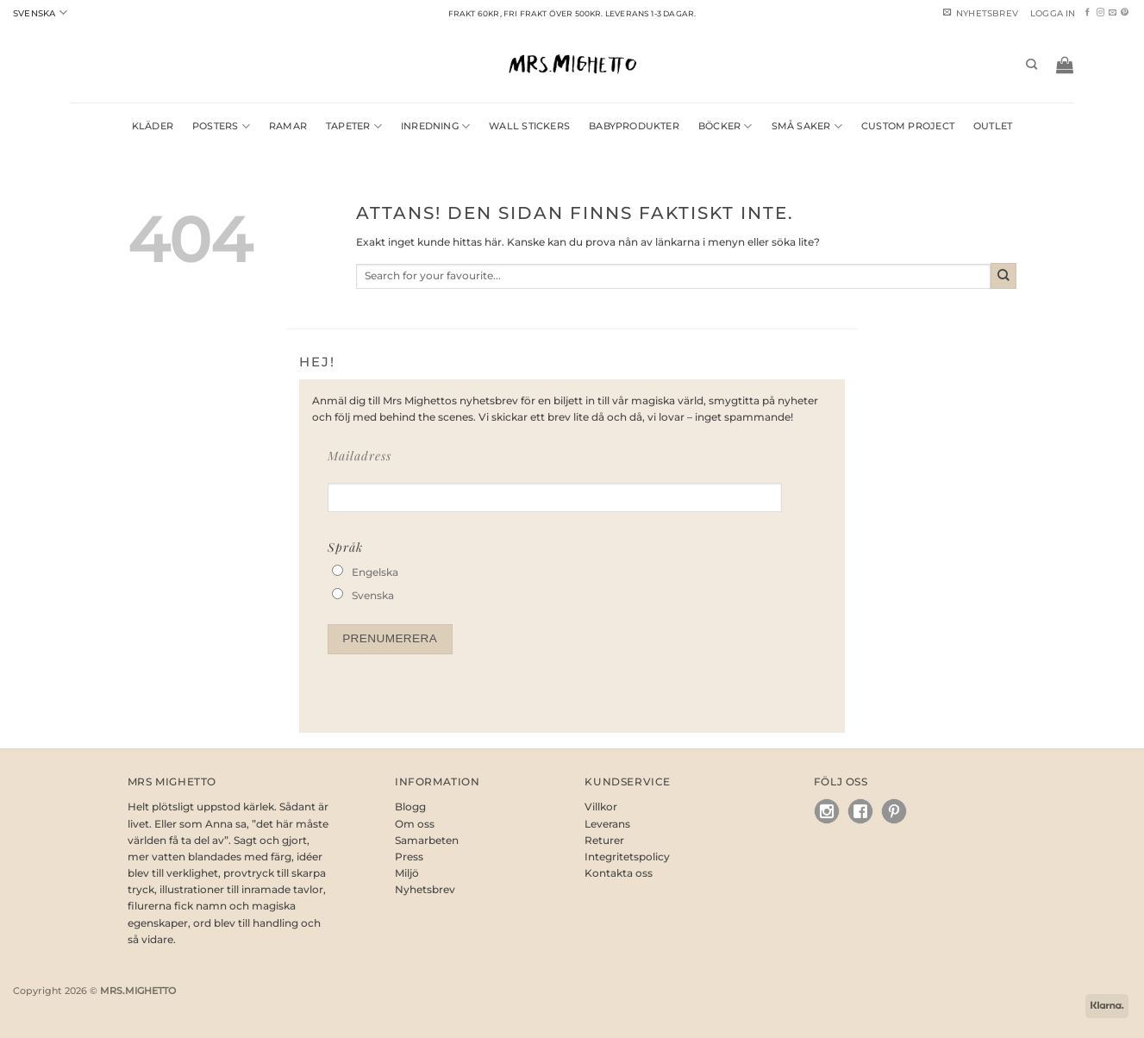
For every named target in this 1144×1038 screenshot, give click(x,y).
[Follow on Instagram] (1100, 13)
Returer (604, 840)
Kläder (152, 126)
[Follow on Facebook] (1087, 13)
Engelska (375, 572)
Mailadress (359, 455)
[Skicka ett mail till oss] (1112, 13)
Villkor (601, 806)
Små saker (807, 126)
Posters (221, 126)
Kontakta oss (619, 872)
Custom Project (907, 126)
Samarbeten (427, 840)
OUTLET (992, 126)
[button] (1053, 13)
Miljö (407, 872)
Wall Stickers (529, 126)
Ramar (288, 126)
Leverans (607, 823)
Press (409, 856)
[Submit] (1003, 276)
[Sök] (1031, 64)
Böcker (725, 126)
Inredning (435, 126)
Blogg (410, 806)
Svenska (40, 12)
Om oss (414, 823)
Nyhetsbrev (425, 889)
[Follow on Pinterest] (1124, 13)
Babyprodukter (634, 126)
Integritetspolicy (627, 856)
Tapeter (354, 126)
